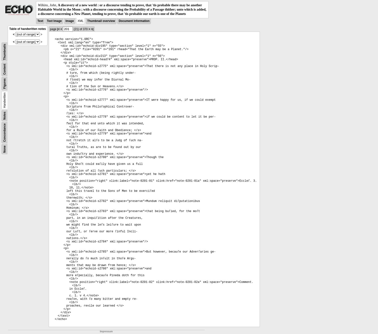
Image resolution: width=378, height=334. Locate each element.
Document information (134, 21)
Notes (4, 116)
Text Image (54, 21)
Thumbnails (4, 52)
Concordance (4, 132)
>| (92, 29)
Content (4, 69)
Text (40, 21)
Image (70, 21)
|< (58, 29)
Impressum (106, 331)
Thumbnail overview (101, 21)
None (4, 149)
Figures (4, 83)
